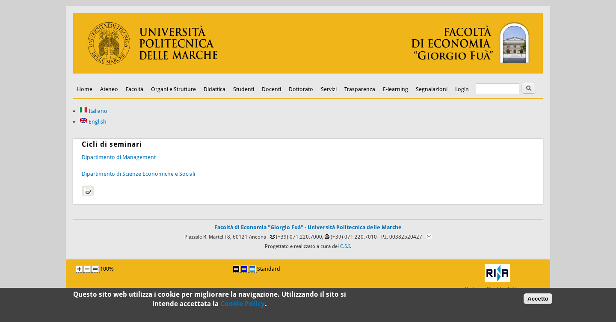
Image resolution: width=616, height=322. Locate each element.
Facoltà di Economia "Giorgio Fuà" (258, 227)
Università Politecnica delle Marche (355, 227)
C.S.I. (345, 246)
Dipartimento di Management (119, 157)
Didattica (214, 89)
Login (462, 89)
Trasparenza (359, 89)
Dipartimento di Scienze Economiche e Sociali (138, 174)
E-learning (395, 89)
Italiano (93, 111)
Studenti (243, 89)
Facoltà (134, 89)
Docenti (271, 89)
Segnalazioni (431, 89)
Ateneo (109, 89)
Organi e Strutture (173, 89)
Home (84, 89)
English (93, 121)
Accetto (537, 300)
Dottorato (301, 89)
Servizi (329, 89)
